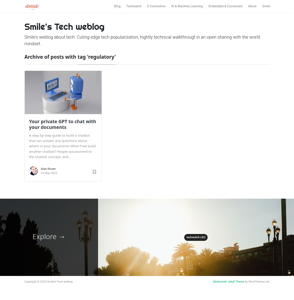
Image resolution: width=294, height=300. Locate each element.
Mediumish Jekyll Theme (228, 281)
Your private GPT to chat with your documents (62, 124)
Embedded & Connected (226, 6)
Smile (266, 6)
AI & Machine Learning (187, 6)
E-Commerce (156, 6)
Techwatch (134, 6)
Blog (117, 6)
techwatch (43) (195, 237)
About (252, 6)
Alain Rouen (48, 168)
